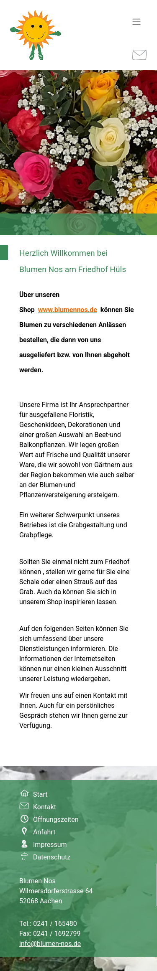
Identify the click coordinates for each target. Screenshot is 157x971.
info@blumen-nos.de (50, 944)
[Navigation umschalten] (136, 22)
